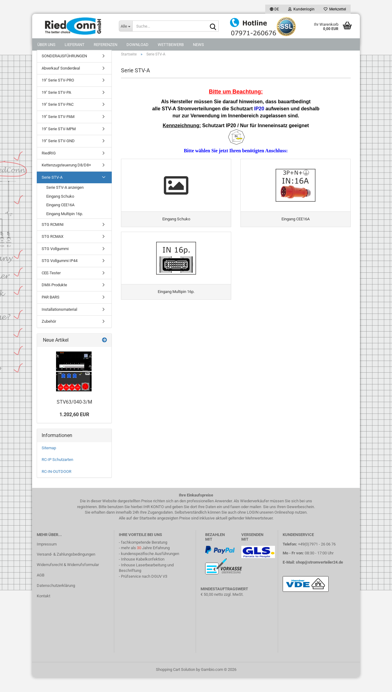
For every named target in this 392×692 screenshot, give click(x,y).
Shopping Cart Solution (175, 684)
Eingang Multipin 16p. (64, 228)
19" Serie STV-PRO (58, 94)
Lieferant (75, 44)
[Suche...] (125, 26)
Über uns (46, 44)
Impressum (47, 558)
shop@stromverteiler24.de (319, 576)
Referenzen (105, 44)
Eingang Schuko (60, 210)
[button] (274, 9)
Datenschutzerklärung (56, 600)
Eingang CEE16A (60, 219)
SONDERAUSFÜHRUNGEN (64, 70)
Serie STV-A (52, 191)
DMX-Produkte (54, 299)
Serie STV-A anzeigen (65, 202)
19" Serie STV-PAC (58, 118)
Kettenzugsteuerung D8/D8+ (66, 179)
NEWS (198, 44)
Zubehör (49, 335)
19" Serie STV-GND (58, 155)
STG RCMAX (52, 251)
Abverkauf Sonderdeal (61, 82)
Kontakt (43, 610)
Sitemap (49, 462)
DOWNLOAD (137, 44)
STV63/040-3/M (74, 416)
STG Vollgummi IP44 (59, 275)
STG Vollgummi (55, 263)
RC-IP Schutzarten (57, 474)
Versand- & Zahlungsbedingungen (66, 568)
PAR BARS (50, 311)
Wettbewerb (171, 44)
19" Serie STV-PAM (58, 131)
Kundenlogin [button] (301, 9)
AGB (40, 589)
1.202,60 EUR (74, 429)
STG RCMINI (53, 238)
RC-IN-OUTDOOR (56, 486)
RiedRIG (49, 167)
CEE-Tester (51, 287)
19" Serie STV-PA (56, 107)
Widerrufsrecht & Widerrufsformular (68, 579)
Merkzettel (335, 9)
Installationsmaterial (59, 323)
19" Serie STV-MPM (59, 143)
